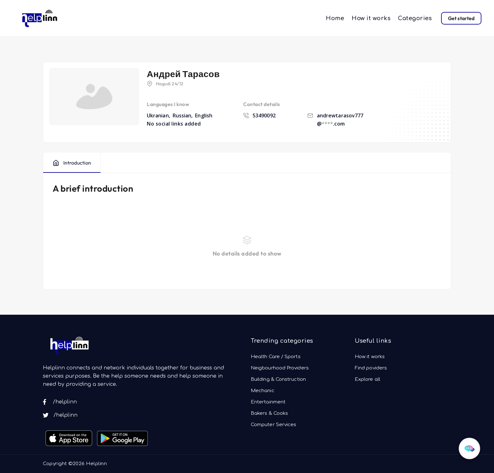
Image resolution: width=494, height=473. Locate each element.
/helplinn (60, 402)
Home (335, 18)
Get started (461, 18)
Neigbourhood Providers (280, 368)
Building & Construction (278, 379)
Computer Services (273, 424)
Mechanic (262, 390)
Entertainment (268, 402)
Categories (415, 18)
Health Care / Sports (276, 356)
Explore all (367, 379)
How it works (371, 18)
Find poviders (371, 368)
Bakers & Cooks (269, 413)
